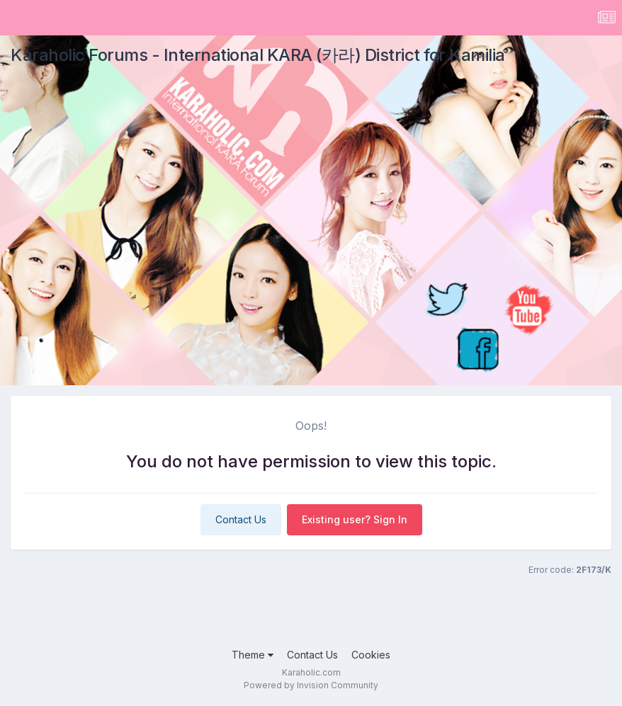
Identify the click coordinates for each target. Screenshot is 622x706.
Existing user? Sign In (354, 519)
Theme (252, 655)
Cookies (370, 655)
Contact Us (240, 519)
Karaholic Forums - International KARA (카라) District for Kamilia (258, 55)
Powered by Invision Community (311, 685)
